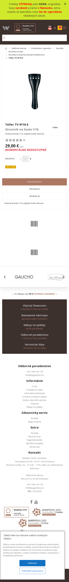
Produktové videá (34, 389)
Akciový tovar (34, 436)
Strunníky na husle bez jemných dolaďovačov (26, 55)
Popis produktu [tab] (34, 182)
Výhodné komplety (34, 443)
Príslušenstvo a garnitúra (41, 48)
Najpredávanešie (34, 440)
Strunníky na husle (15, 52)
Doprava (35, 403)
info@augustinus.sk (34, 375)
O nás (34, 386)
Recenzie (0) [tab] (35, 196)
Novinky (34, 433)
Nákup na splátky (34, 407)
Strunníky (59, 48)
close (65, 4)
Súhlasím (32, 563)
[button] (5, 277)
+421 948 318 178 (34, 371)
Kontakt (34, 418)
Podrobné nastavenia (32, 571)
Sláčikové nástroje (19, 48)
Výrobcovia (34, 446)
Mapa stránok (34, 421)
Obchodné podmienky (34, 393)
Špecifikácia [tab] (34, 189)
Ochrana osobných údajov (34, 396)
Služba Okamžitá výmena (34, 400)
